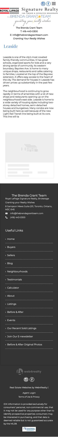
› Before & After (14, 312)
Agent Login (29, 394)
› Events (10, 321)
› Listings (10, 304)
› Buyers (10, 247)
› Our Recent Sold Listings (20, 329)
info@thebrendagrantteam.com (26, 213)
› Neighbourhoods (16, 271)
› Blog (9, 263)
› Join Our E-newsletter (19, 337)
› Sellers (10, 255)
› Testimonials (13, 280)
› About (9, 296)
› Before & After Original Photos (23, 345)
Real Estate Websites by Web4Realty (28, 388)
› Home (10, 239)
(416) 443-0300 (17, 217)
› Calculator (12, 288)
